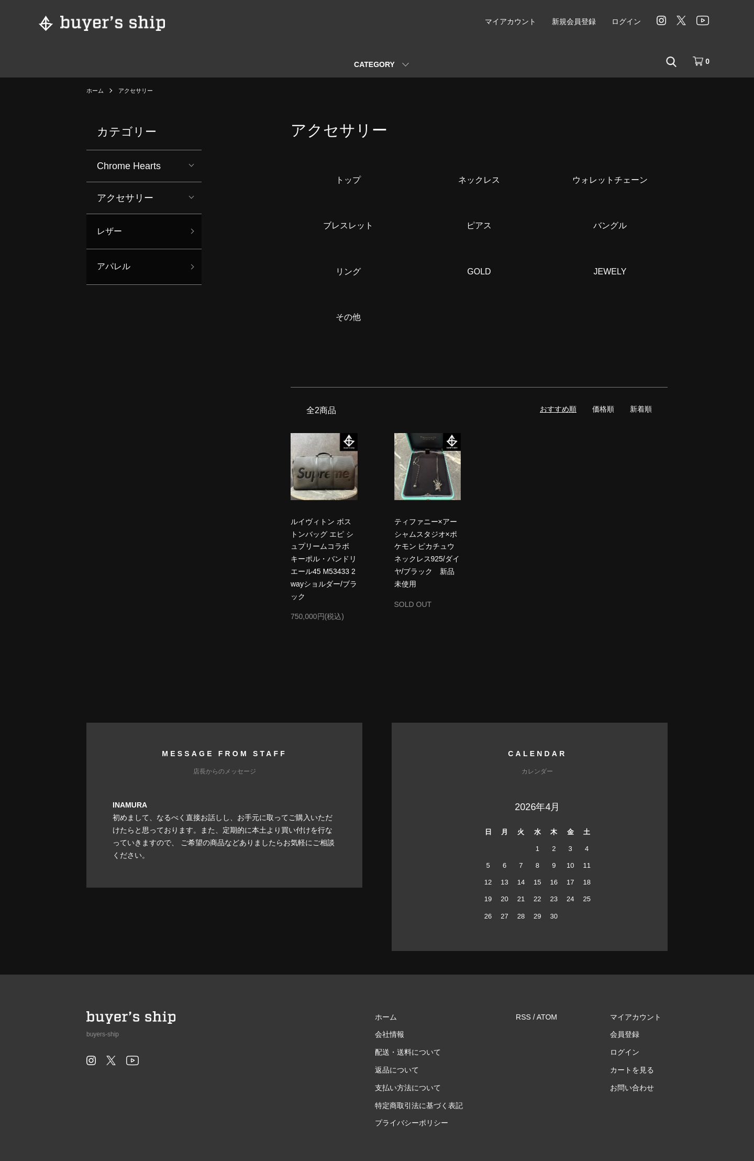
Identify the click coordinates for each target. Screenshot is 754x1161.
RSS (535, 1017)
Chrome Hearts (129, 166)
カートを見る (638, 1070)
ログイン (626, 21)
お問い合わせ (638, 1087)
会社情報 (407, 1034)
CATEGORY (374, 64)
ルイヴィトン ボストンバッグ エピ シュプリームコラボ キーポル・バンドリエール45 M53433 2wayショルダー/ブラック (324, 559)
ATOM (559, 1017)
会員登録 (631, 1034)
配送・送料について (426, 1052)
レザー (111, 232)
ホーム (95, 90)
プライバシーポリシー (429, 1123)
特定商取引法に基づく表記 (437, 1105)
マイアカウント (510, 21)
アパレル (116, 269)
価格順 (603, 409)
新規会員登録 (574, 21)
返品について (415, 1070)
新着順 (641, 409)
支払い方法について (426, 1087)
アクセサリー (139, 90)
